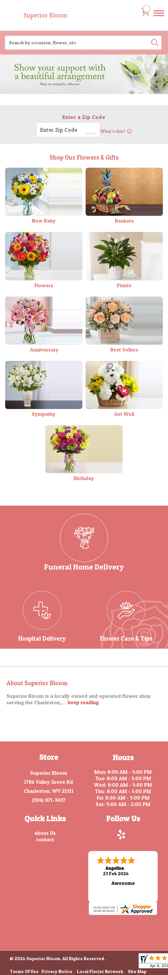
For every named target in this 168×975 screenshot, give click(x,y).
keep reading (83, 702)
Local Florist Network (100, 970)
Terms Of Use (24, 970)
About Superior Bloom (37, 683)
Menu (159, 19)
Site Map (137, 970)
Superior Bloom (45, 15)
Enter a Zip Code (84, 117)
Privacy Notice (57, 970)
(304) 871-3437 (48, 800)
